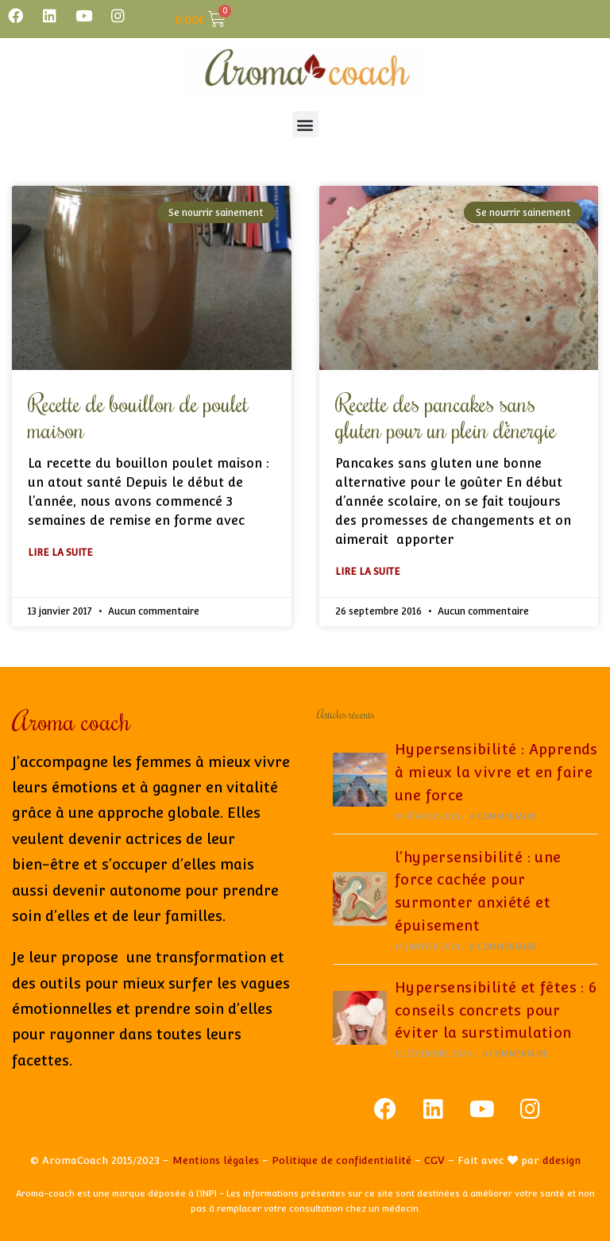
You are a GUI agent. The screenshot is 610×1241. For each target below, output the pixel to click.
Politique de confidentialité (341, 1160)
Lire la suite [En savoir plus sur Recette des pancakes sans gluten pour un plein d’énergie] (367, 571)
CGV (434, 1160)
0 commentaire (502, 816)
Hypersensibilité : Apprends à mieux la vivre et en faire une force (496, 772)
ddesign (561, 1160)
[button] (305, 124)
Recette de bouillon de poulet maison (138, 416)
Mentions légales (215, 1160)
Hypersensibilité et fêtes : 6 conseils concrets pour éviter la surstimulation (496, 1010)
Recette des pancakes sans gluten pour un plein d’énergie (445, 416)
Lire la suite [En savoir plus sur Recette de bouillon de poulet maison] (60, 552)
